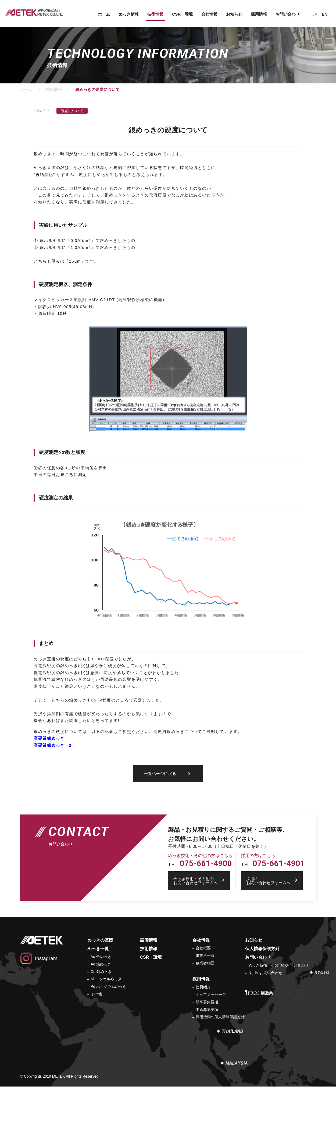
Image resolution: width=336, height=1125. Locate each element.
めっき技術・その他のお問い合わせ (278, 965)
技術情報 (155, 14)
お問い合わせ (288, 14)
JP (314, 14)
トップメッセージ (211, 994)
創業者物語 (205, 963)
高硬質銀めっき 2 (53, 745)
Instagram (46, 958)
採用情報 (259, 14)
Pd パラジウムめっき (108, 986)
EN (324, 14)
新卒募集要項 (207, 1002)
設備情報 (148, 940)
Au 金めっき (101, 956)
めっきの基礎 (100, 940)
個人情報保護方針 (262, 948)
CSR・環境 (182, 14)
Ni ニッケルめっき (106, 979)
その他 (96, 994)
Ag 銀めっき (101, 964)
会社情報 (209, 14)
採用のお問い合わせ (265, 973)
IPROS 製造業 (259, 992)
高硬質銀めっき (49, 738)
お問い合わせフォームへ (201, 880)
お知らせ (234, 14)
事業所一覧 (205, 955)
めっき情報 (129, 14)
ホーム (104, 14)
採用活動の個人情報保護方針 (220, 1017)
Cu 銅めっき (101, 971)
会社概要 (203, 948)
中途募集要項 (207, 1009)
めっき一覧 (98, 948)
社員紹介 (203, 987)
